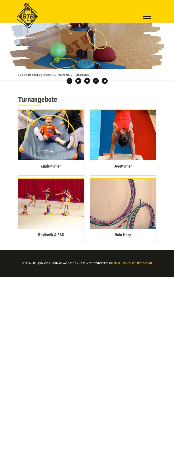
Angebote (48, 74)
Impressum (128, 263)
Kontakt (115, 263)
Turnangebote (82, 74)
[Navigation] (147, 17)
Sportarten (64, 74)
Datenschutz (144, 263)
